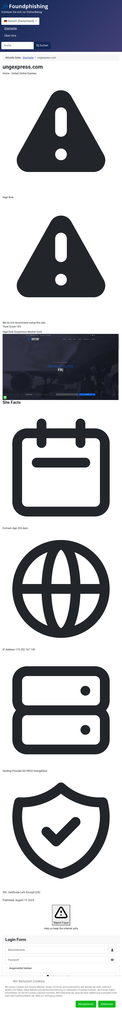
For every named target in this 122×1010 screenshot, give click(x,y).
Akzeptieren (86, 1004)
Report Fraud (61, 914)
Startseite (10, 28)
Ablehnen (107, 1004)
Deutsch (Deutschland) (19, 21)
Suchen (42, 45)
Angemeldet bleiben (20, 968)
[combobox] (17, 45)
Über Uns (10, 35)
